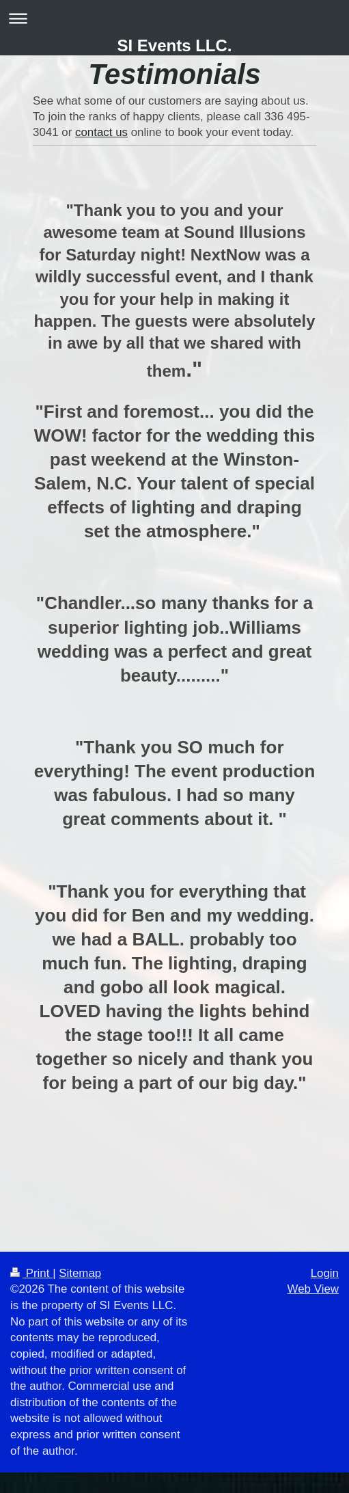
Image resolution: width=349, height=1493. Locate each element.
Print (31, 1273)
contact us (101, 132)
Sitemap (80, 1273)
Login (325, 1273)
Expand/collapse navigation (174, 18)
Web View (313, 1288)
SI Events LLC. (174, 45)
